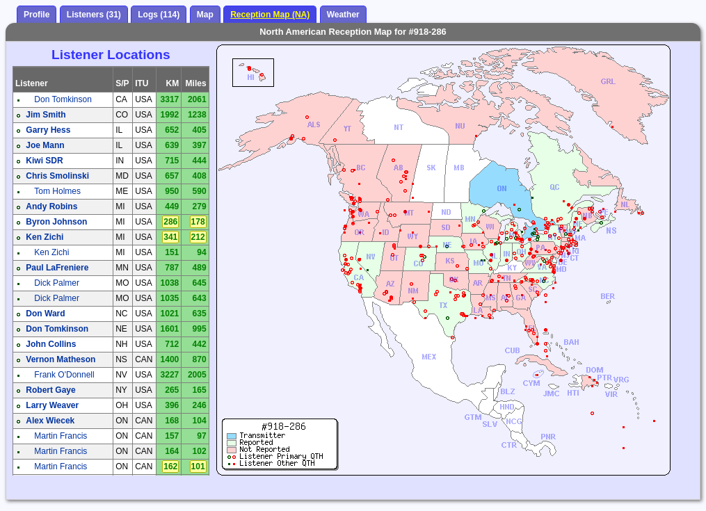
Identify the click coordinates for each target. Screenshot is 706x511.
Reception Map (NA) (270, 14)
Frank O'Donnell (64, 375)
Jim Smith (45, 115)
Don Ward (45, 313)
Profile (36, 14)
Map (205, 14)
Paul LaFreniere (57, 268)
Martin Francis (60, 436)
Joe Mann (45, 145)
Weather (343, 14)
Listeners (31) (94, 14)
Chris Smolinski (57, 176)
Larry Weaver (52, 405)
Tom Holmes (57, 191)
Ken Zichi (44, 237)
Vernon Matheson (60, 359)
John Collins (51, 344)
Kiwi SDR (44, 160)
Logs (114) (158, 14)
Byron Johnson (56, 222)
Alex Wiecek (50, 420)
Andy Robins (51, 206)
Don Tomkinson (63, 99)
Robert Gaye (50, 390)
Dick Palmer (56, 283)
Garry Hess (48, 130)
